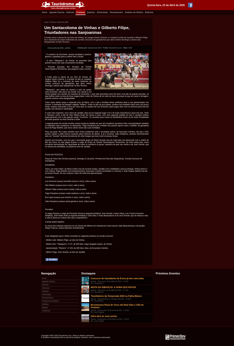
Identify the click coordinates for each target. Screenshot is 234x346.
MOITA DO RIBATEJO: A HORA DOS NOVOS (113, 287)
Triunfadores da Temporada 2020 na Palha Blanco (116, 296)
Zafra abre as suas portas (104, 316)
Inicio (44, 12)
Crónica (53, 22)
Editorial (149, 12)
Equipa (45, 307)
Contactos (46, 311)
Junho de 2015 (62, 22)
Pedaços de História (50, 301)
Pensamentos (116, 12)
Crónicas (80, 12)
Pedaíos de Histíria (134, 12)
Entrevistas (102, 12)
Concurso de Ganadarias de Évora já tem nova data (117, 278)
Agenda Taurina (56, 12)
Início (46, 22)
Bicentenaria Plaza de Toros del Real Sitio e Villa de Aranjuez (117, 306)
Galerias (91, 12)
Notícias (70, 12)
